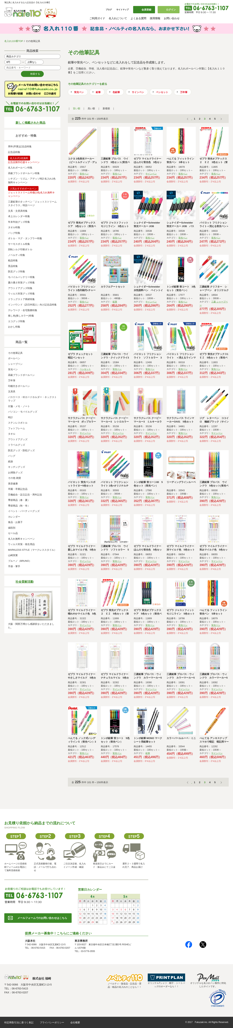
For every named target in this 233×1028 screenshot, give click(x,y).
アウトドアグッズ (17, 439)
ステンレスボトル (17, 422)
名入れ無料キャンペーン (21, 538)
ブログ (109, 9)
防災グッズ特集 (16, 271)
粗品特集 (13, 260)
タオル (11, 433)
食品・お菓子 (15, 522)
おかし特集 (14, 326)
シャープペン (15, 364)
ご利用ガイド (97, 18)
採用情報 (155, 18)
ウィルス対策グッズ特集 (21, 293)
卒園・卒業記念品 (17, 489)
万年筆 (11, 380)
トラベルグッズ (16, 444)
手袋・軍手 (14, 566)
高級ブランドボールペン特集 (24, 173)
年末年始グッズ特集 (19, 221)
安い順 (76, 108)
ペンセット (162, 92)
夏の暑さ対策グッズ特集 (21, 282)
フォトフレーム (16, 428)
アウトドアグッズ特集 (20, 288)
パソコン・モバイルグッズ (22, 411)
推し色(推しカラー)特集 (21, 315)
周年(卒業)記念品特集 (20, 146)
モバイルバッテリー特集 (21, 277)
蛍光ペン (13, 369)
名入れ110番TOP (13, 41)
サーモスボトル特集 (19, 244)
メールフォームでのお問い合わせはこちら (42, 917)
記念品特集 (14, 152)
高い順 (91, 108)
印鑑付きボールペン (19, 386)
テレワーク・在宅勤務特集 (22, 310)
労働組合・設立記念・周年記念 (25, 494)
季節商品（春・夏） (19, 500)
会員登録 (146, 9)
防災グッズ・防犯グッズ (21, 450)
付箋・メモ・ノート (19, 406)
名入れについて (118, 18)
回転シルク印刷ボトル (20, 249)
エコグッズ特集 (16, 321)
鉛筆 (98, 92)
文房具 (11, 391)
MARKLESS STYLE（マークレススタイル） (32, 549)
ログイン (171, 9)
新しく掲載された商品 (30, 122)
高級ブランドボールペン (21, 375)
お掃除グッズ (15, 472)
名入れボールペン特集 (20, 167)
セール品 (13, 533)
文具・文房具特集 (17, 210)
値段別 (11, 527)
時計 (10, 417)
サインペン (138, 92)
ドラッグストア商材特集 (21, 299)
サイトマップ (122, 9)
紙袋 (10, 461)
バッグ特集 (14, 233)
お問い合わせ (172, 18)
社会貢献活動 (24, 581)
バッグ (11, 455)
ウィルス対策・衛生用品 (21, 544)
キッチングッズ (16, 467)
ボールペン (14, 358)
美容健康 (13, 483)
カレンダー (14, 516)
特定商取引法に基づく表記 (18, 1022)
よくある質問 (138, 18)
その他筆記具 (15, 353)
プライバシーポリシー (52, 1022)
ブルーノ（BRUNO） (19, 560)
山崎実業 (13, 555)
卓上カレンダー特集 (19, 216)
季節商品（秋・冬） (19, 505)
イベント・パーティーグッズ (24, 511)
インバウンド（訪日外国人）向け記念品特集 (32, 304)
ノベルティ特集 (16, 255)
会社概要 (75, 1022)
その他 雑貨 (14, 478)
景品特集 (13, 266)
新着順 (106, 108)
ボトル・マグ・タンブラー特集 (25, 238)
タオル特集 (14, 227)
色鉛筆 (116, 92)
